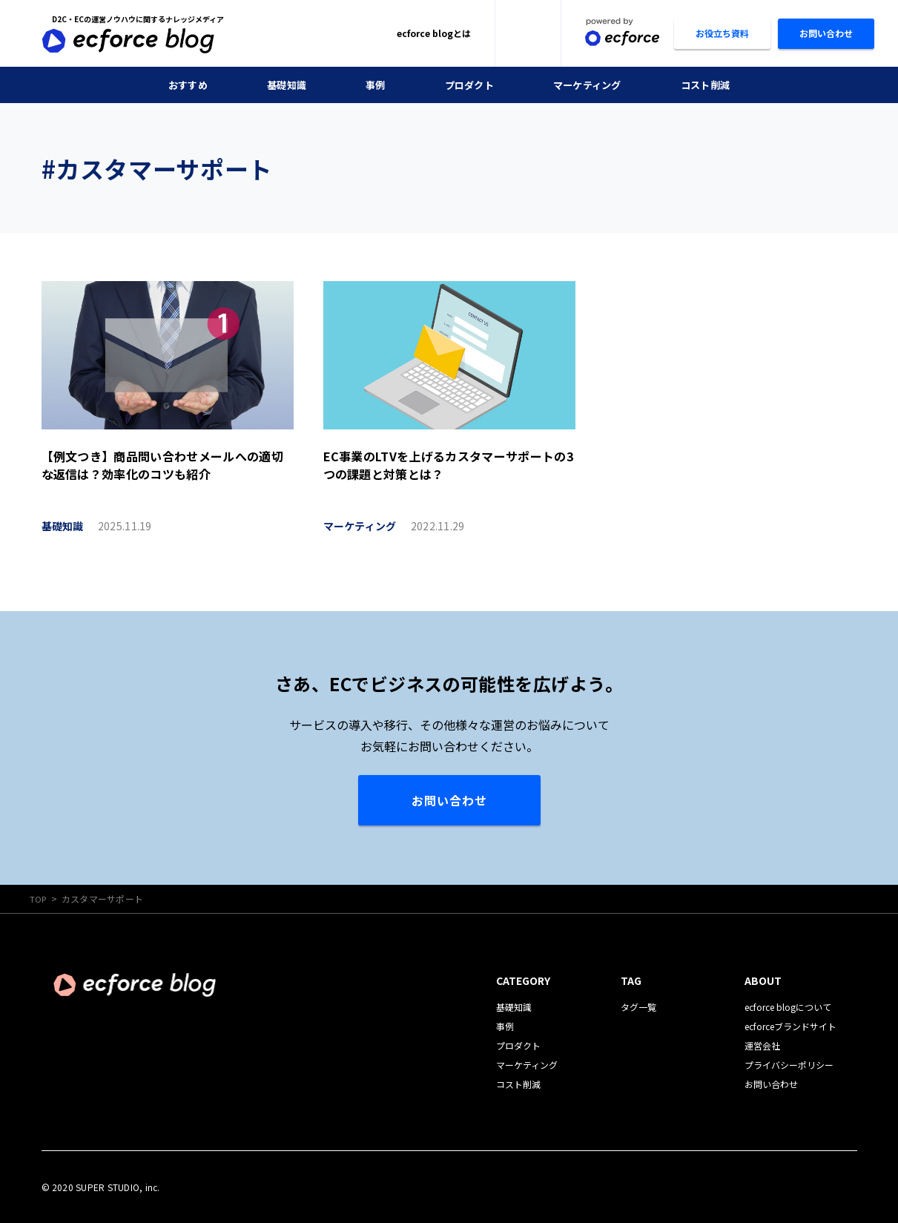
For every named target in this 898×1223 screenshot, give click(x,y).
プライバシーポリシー (789, 1064)
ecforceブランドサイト (790, 1025)
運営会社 (762, 1044)
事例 (372, 84)
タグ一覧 (638, 1006)
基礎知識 (281, 84)
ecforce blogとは (434, 33)
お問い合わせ (449, 800)
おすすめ (179, 84)
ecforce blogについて (788, 1006)
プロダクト (468, 84)
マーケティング (590, 84)
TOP (39, 898)
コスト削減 (713, 84)
